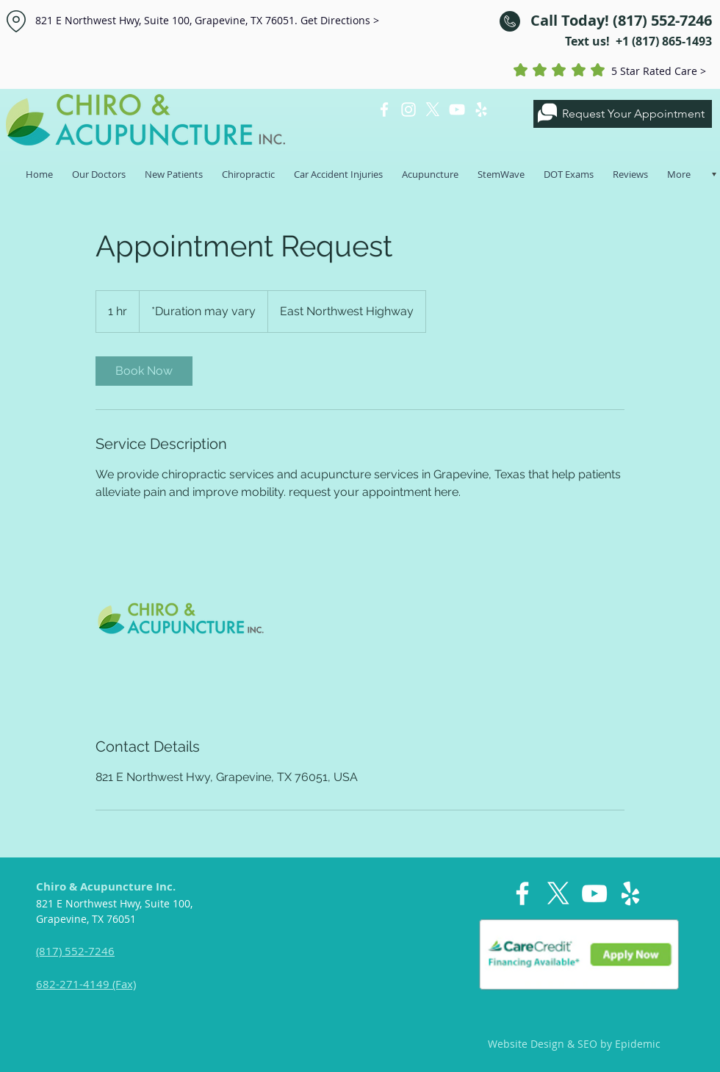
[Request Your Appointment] (622, 114)
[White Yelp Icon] (481, 109)
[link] (144, 371)
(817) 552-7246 (75, 950)
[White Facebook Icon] (384, 109)
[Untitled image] (181, 618)
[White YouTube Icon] (457, 109)
